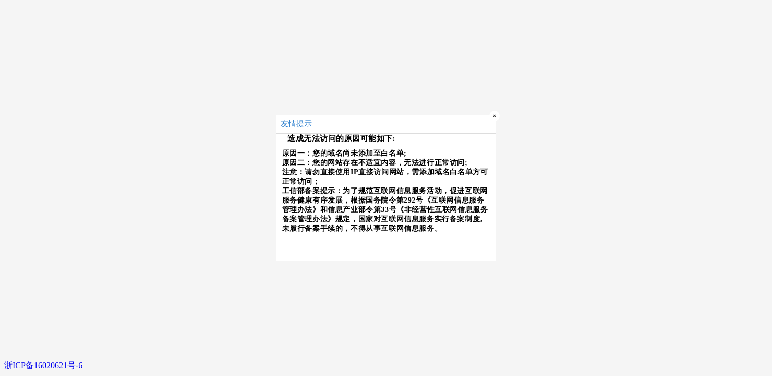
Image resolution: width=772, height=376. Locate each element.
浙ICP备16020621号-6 (43, 365)
